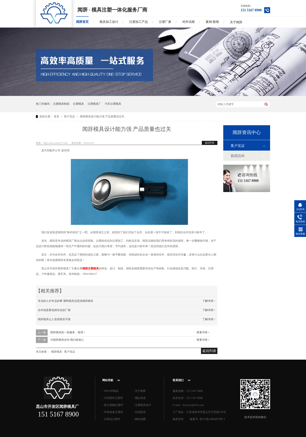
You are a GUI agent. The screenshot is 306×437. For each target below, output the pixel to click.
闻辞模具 (56, 351)
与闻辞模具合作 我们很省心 (67, 339)
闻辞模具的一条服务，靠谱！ (68, 332)
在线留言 (140, 412)
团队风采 (140, 398)
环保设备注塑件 (113, 412)
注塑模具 (78, 103)
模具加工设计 (109, 21)
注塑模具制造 (61, 103)
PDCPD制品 (111, 391)
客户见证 (70, 116)
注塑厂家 (165, 21)
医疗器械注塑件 (113, 405)
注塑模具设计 (143, 405)
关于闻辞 (236, 22)
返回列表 (209, 142)
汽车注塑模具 (113, 103)
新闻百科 (238, 156)
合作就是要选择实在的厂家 (54, 310)
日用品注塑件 (112, 419)
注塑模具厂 (94, 103)
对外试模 (188, 21)
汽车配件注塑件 (113, 398)
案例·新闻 (212, 21)
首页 (57, 116)
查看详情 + (203, 332)
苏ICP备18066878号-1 (212, 419)
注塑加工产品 (138, 21)
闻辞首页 (82, 21)
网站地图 (140, 419)
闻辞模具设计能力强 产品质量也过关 (102, 116)
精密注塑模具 (90, 268)
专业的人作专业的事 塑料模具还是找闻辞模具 (65, 300)
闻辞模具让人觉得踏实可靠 (54, 319)
